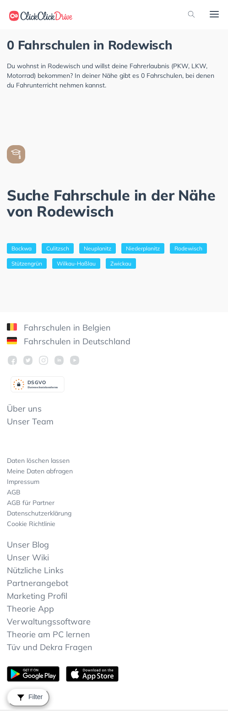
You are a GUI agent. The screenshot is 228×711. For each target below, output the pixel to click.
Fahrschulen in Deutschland (68, 341)
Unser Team (30, 421)
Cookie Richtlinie (31, 524)
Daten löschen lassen (38, 460)
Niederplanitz (143, 248)
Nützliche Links (35, 570)
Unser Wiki (28, 557)
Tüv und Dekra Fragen (49, 647)
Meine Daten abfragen (40, 471)
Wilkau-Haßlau (76, 263)
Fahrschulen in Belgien (59, 327)
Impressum (23, 482)
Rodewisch (188, 248)
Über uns (24, 408)
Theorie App (30, 608)
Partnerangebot (37, 583)
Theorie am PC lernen (48, 634)
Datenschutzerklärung (39, 513)
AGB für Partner (30, 503)
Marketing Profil (37, 596)
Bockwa (21, 248)
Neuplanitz (97, 248)
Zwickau (120, 263)
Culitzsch (57, 248)
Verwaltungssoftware (49, 621)
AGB (14, 492)
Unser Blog (28, 544)
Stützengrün (26, 263)
